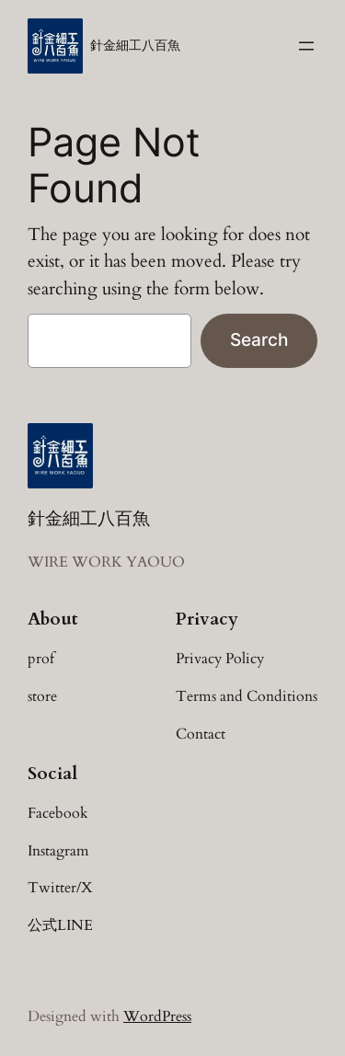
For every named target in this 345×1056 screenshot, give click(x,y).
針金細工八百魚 (135, 45)
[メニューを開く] (306, 46)
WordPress (157, 1016)
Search (259, 339)
